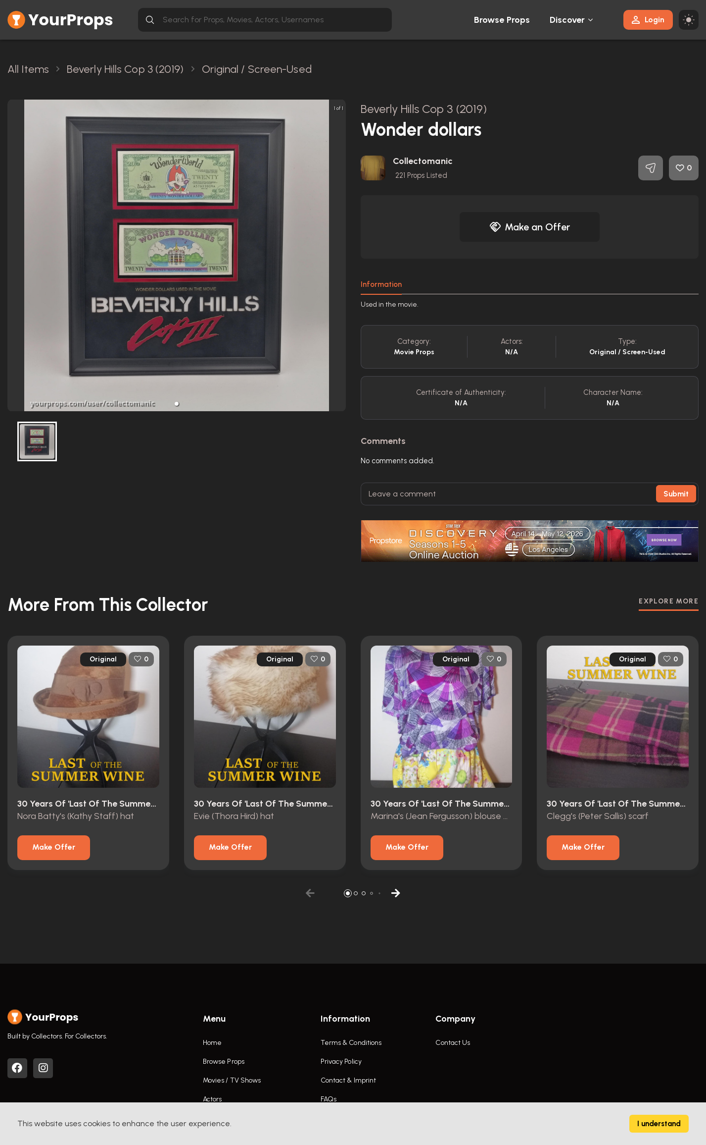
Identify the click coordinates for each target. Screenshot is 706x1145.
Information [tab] (381, 284)
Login (648, 19)
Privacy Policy (341, 1061)
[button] (177, 404)
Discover (567, 19)
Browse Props (502, 19)
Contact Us (452, 1042)
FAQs (328, 1099)
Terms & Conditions (351, 1042)
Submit (676, 494)
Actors (212, 1099)
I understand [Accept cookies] (659, 1123)
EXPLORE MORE (669, 601)
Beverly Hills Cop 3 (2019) (424, 109)
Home (212, 1042)
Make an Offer (529, 227)
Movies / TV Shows (232, 1080)
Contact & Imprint (349, 1080)
